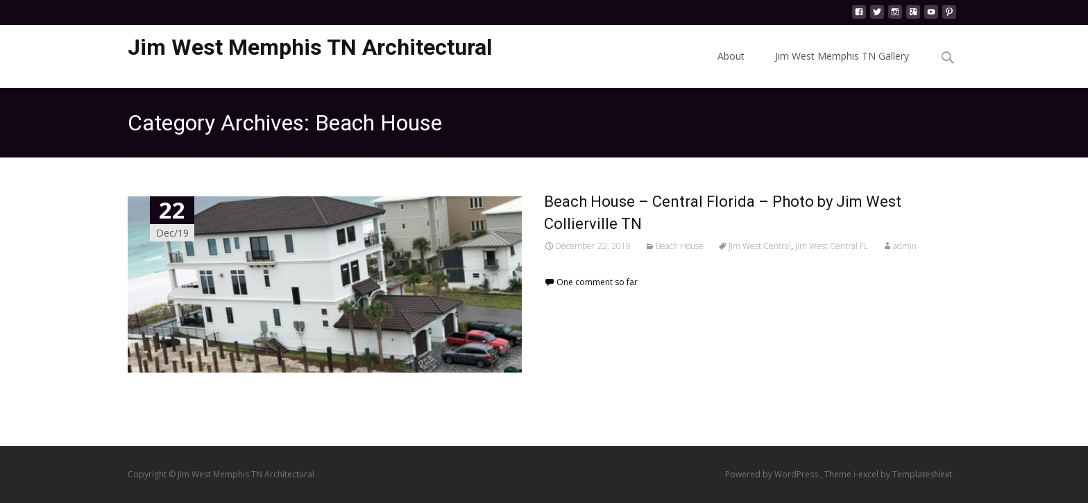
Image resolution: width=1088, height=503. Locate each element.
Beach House (680, 246)
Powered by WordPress (772, 474)
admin (905, 246)
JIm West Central (760, 246)
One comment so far (597, 282)
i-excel (867, 474)
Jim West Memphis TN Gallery (842, 68)
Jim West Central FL (831, 246)
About (731, 68)
